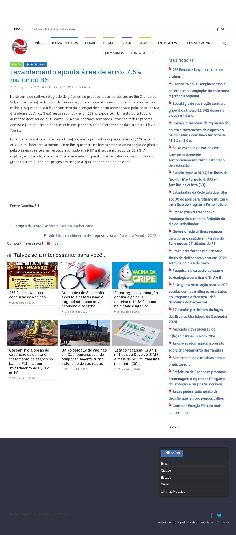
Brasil (127, 43)
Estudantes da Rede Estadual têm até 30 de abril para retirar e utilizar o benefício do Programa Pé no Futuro (198, 198)
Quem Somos (113, 53)
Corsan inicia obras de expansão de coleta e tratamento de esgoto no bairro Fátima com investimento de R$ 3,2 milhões (31, 361)
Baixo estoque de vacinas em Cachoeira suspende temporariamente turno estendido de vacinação (84, 357)
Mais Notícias (181, 60)
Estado (108, 43)
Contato (138, 53)
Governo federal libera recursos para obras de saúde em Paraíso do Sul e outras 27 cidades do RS (196, 237)
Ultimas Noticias (64, 43)
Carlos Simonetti (55, 87)
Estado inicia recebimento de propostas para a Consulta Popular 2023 (102, 236)
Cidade (90, 43)
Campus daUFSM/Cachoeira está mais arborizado (51, 226)
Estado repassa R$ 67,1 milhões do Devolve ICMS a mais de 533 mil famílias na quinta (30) (136, 357)
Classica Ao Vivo (200, 43)
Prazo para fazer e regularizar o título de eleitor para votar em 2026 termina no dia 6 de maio (198, 257)
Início (39, 43)
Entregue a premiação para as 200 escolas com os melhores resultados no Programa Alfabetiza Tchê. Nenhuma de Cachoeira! (198, 293)
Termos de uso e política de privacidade (185, 522)
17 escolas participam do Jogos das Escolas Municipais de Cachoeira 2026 (198, 316)
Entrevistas (167, 43)
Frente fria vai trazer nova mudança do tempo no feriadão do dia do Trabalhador (197, 218)
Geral (143, 43)
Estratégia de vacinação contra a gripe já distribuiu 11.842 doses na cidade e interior (136, 300)
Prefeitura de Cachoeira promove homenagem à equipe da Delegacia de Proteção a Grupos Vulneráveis (197, 378)
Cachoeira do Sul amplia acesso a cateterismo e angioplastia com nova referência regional (83, 300)
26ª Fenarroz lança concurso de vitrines (27, 295)
